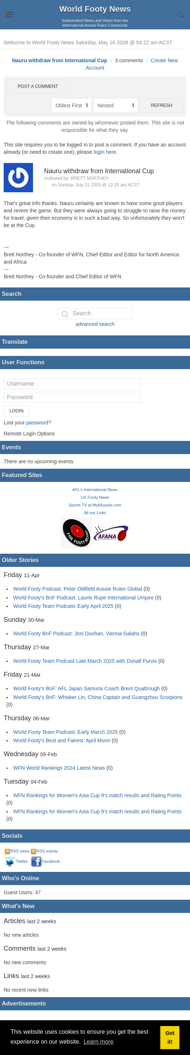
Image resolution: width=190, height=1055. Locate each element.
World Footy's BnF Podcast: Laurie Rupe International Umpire (83, 598)
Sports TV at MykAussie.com (95, 505)
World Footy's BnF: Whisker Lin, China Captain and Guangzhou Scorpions (98, 697)
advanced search (95, 324)
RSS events (44, 851)
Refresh (161, 105)
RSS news (17, 851)
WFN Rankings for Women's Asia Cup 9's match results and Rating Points (97, 795)
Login (16, 410)
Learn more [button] (99, 1042)
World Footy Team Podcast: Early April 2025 (63, 606)
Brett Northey (90, 178)
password (37, 423)
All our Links (95, 512)
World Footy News (95, 9)
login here (105, 152)
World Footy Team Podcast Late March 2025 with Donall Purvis (85, 661)
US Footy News (95, 497)
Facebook (45, 861)
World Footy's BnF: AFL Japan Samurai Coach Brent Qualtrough (86, 688)
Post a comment (38, 86)
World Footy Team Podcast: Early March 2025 (65, 732)
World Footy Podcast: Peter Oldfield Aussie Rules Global (77, 589)
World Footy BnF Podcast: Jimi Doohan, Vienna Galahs (76, 633)
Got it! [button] (170, 1037)
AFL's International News (95, 489)
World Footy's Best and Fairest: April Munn (61, 740)
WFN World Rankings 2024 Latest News (59, 768)
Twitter (16, 861)
